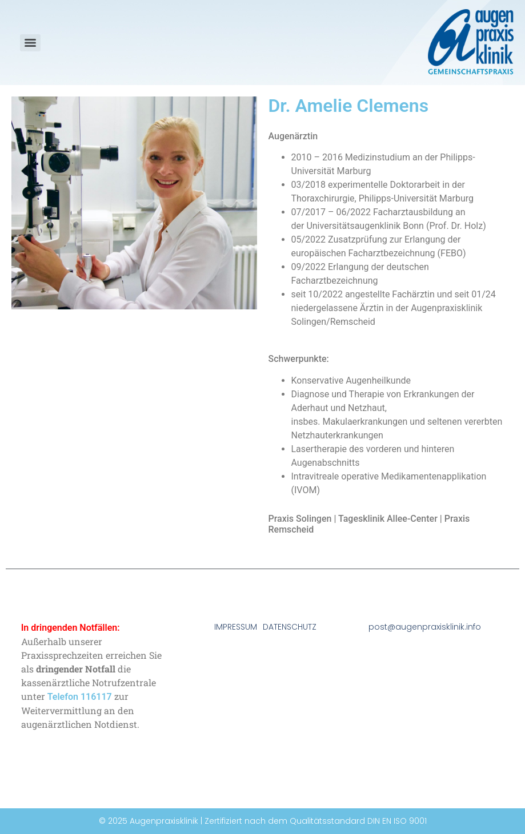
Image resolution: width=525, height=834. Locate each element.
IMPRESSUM (235, 626)
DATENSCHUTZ (289, 626)
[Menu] (30, 42)
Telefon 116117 (79, 696)
